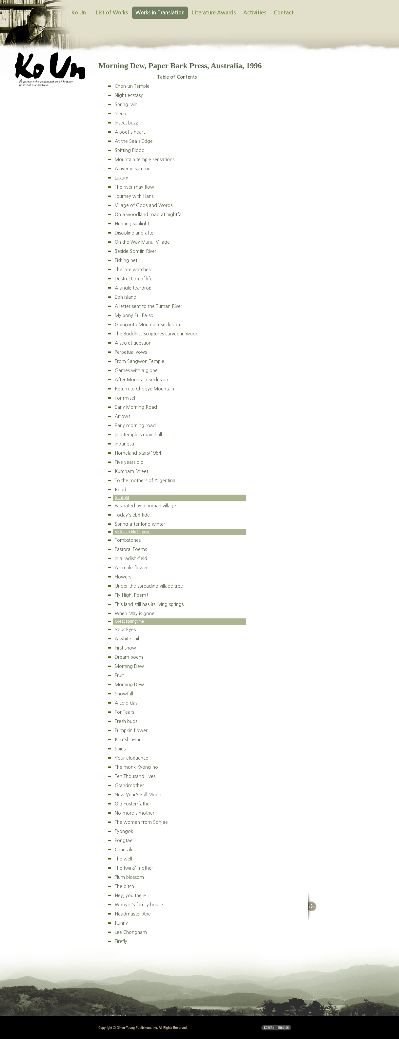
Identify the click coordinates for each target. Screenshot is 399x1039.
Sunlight (122, 497)
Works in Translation (160, 12)
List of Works (112, 12)
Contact (284, 12)
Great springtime (129, 621)
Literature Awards (214, 12)
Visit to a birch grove (132, 532)
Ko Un (78, 12)
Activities (254, 12)
